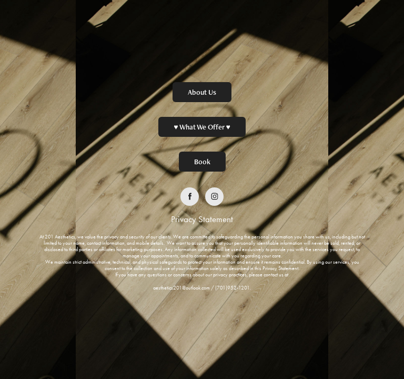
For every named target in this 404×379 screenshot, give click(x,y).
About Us (202, 92)
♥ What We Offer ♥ (202, 127)
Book (202, 161)
